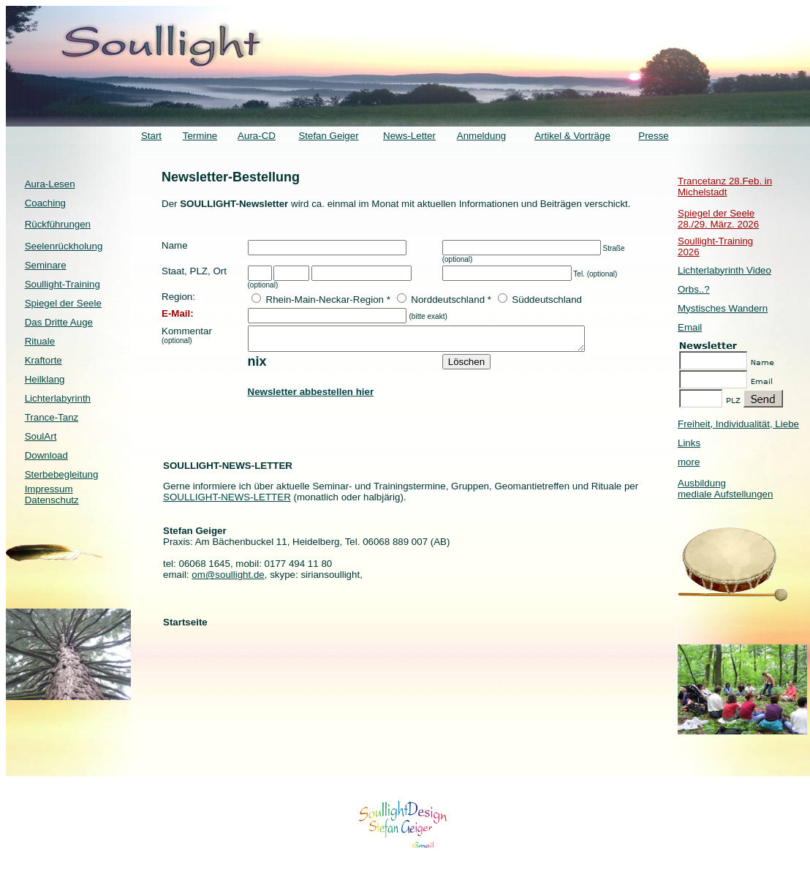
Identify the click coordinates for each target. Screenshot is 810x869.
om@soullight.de (228, 578)
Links (689, 442)
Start (151, 135)
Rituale (40, 341)
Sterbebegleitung (62, 474)
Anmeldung (481, 135)
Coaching (45, 203)
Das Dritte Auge (59, 322)
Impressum (49, 489)
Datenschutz (52, 499)
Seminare (46, 265)
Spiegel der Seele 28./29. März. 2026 (718, 219)
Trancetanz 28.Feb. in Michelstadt (725, 187)
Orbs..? (694, 289)
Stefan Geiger (328, 135)
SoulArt (41, 436)
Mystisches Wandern (723, 308)
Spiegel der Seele (63, 303)
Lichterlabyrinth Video (724, 270)
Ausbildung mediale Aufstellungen (725, 489)
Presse (653, 135)
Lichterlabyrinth (58, 398)
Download (46, 455)
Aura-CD (257, 135)
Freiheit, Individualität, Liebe (738, 423)
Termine (200, 135)
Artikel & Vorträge (572, 135)
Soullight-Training (62, 284)
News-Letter (409, 135)
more (689, 461)
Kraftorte (43, 360)
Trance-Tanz (52, 417)
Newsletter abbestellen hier (311, 396)
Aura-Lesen (50, 183)
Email (690, 327)
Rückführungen (58, 224)
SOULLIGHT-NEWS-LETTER (227, 501)
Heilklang (45, 379)
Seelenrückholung (64, 246)
